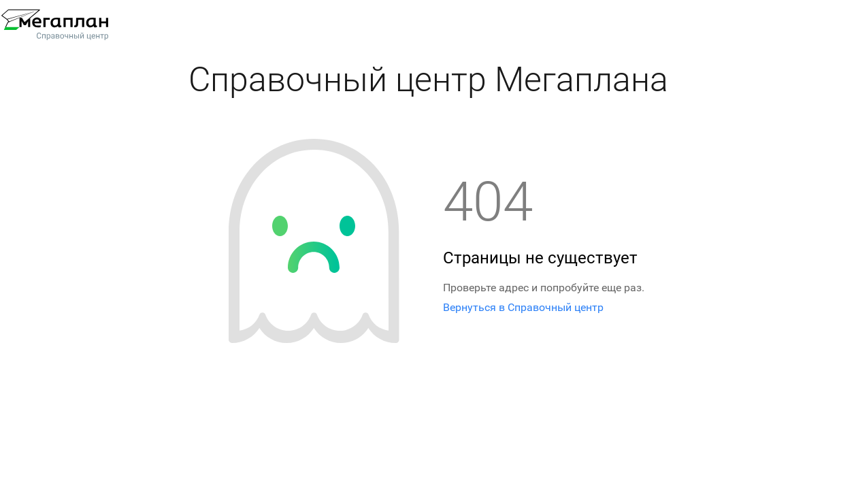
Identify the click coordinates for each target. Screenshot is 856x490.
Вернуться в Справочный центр (523, 307)
